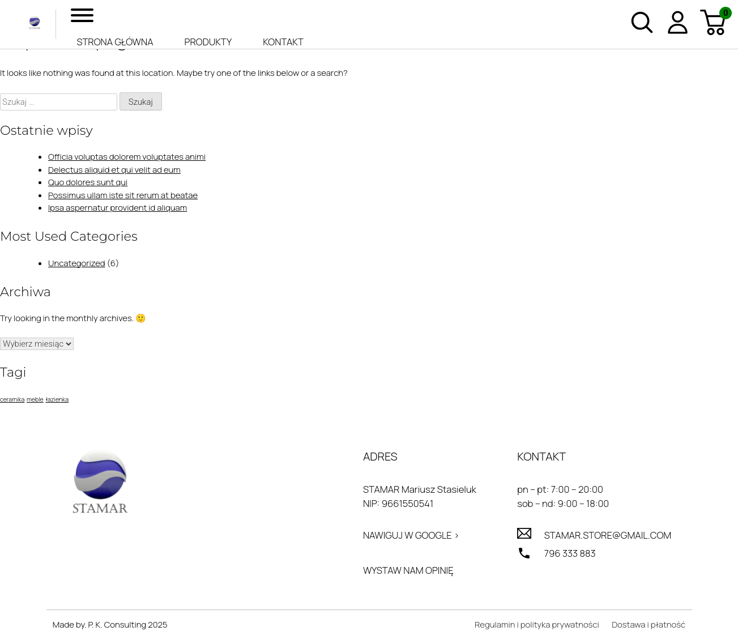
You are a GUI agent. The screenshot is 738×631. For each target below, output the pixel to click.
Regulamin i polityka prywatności (537, 624)
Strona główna (114, 41)
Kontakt (283, 41)
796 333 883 (570, 553)
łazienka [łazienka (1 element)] (57, 399)
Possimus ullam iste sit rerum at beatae (123, 195)
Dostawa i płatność (648, 624)
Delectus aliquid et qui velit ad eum (114, 170)
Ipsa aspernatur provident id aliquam (117, 208)
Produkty (208, 41)
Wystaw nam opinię (408, 570)
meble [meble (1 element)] (35, 399)
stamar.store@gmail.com (608, 535)
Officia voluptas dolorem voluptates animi (127, 157)
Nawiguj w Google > (411, 535)
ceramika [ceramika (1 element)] (12, 399)
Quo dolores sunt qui (87, 182)
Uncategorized (76, 263)
